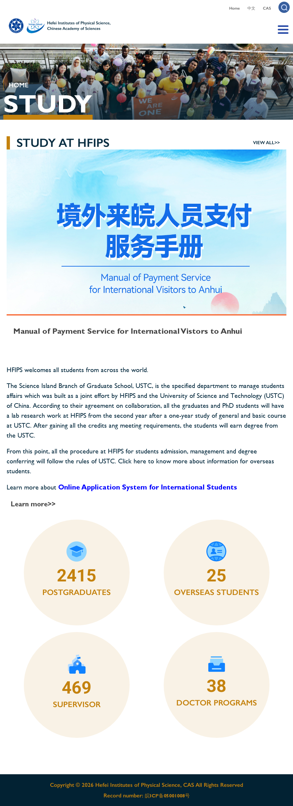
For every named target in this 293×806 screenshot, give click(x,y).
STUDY (47, 104)
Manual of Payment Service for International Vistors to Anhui (127, 331)
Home (234, 8)
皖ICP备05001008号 (167, 796)
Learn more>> (33, 504)
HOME (18, 85)
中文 (251, 8)
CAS (267, 8)
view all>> (266, 143)
